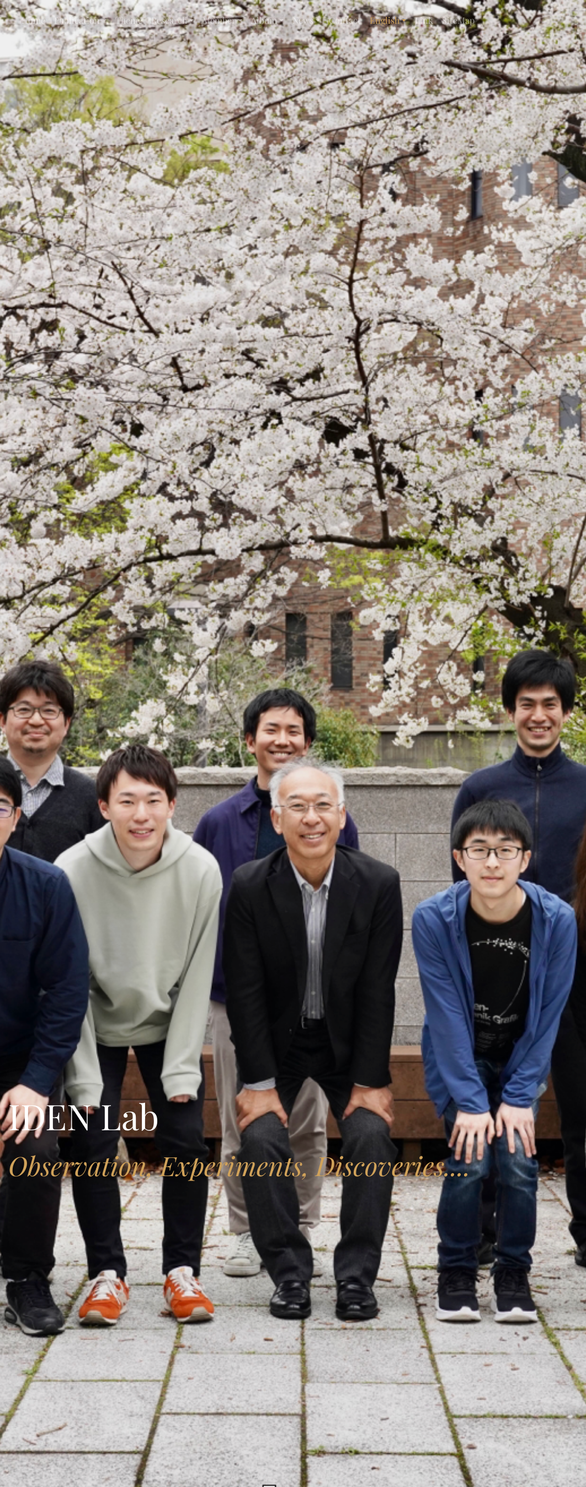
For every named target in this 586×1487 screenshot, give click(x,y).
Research (169, 20)
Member (219, 20)
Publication (77, 20)
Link (424, 20)
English (384, 20)
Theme (128, 20)
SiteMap (458, 20)
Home (33, 20)
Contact (345, 20)
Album (264, 20)
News (302, 20)
